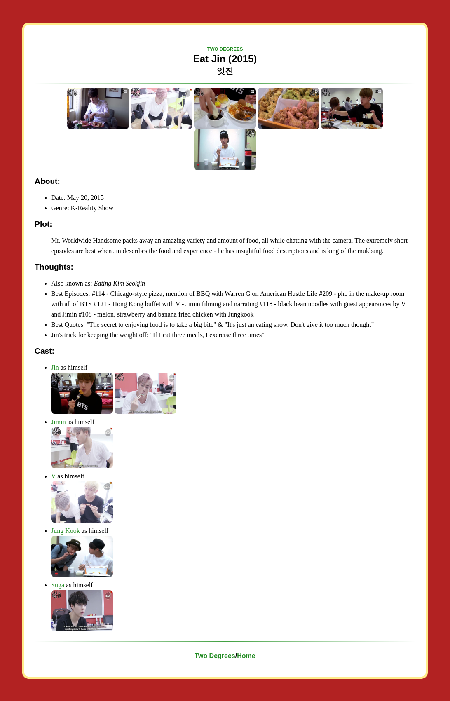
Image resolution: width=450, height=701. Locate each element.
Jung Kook (65, 530)
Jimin (58, 421)
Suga (57, 584)
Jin (55, 367)
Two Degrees (215, 655)
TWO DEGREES (225, 49)
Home (246, 655)
